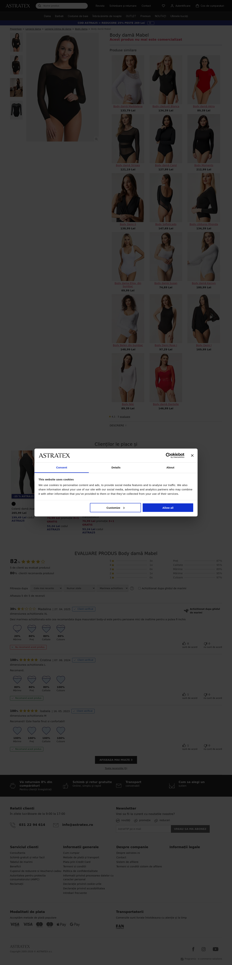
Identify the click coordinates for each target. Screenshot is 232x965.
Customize (116, 507)
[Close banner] (192, 455)
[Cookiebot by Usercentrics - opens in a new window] (168, 455)
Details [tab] (116, 467)
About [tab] (170, 467)
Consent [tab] (61, 467)
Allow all (167, 507)
